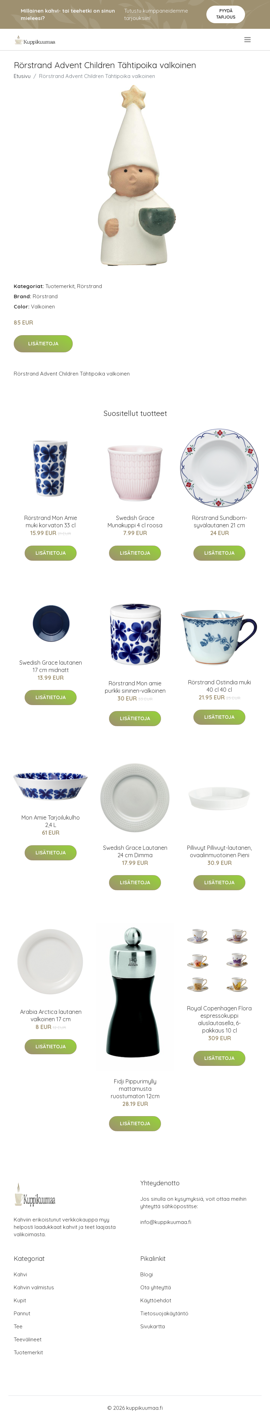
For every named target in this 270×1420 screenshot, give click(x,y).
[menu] (248, 39)
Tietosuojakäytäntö (164, 1313)
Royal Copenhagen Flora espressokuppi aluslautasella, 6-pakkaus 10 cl (219, 1019)
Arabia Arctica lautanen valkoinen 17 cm (51, 1015)
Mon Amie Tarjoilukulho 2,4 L (50, 821)
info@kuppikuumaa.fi (165, 1222)
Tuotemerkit (60, 286)
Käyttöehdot (155, 1300)
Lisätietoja (43, 343)
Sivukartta (152, 1326)
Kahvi (20, 1274)
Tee (18, 1326)
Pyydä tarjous (226, 14)
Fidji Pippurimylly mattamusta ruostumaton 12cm (135, 1089)
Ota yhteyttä (155, 1287)
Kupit (20, 1300)
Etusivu (22, 76)
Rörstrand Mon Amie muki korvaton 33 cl (50, 521)
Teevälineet (27, 1339)
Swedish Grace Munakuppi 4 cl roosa (135, 521)
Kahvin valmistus (34, 1287)
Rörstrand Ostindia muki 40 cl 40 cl (219, 686)
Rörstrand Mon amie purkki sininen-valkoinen (135, 687)
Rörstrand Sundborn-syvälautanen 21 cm (219, 521)
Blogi (146, 1274)
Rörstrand (89, 286)
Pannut (22, 1313)
